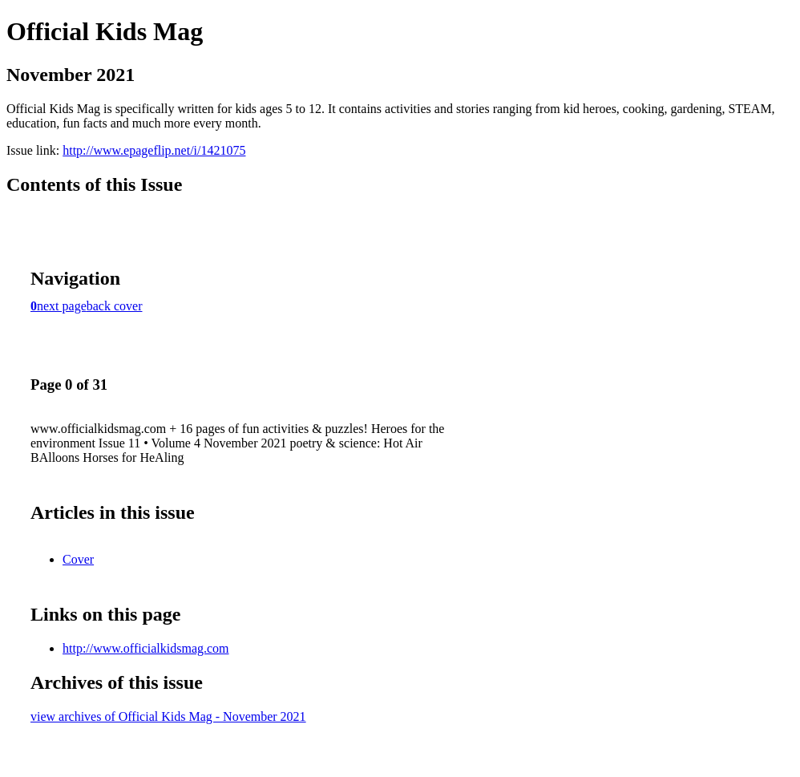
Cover (78, 559)
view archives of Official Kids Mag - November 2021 (168, 716)
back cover (115, 306)
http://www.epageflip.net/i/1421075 (154, 150)
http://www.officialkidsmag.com (146, 648)
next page (62, 306)
